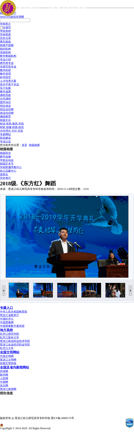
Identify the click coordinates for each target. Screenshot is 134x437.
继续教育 (5, 116)
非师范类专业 (8, 66)
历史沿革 (5, 38)
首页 (24, 145)
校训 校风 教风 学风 (12, 123)
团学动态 (5, 102)
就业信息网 (7, 112)
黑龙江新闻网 (8, 389)
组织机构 (5, 48)
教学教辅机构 (8, 55)
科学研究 (5, 77)
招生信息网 (7, 109)
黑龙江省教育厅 (9, 315)
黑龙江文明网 (8, 359)
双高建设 (5, 137)
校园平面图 (7, 45)
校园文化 (5, 120)
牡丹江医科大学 (9, 337)
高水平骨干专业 (9, 84)
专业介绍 (5, 59)
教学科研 (5, 70)
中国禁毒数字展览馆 (12, 325)
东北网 (4, 385)
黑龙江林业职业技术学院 (15, 341)
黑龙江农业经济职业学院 (15, 344)
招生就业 (5, 105)
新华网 (4, 374)
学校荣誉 (5, 34)
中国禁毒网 (7, 322)
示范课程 (5, 98)
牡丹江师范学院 (9, 333)
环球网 (4, 371)
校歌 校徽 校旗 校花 (12, 127)
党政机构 (5, 52)
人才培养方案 (8, 80)
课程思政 (5, 95)
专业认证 (5, 141)
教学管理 (5, 73)
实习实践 (5, 88)
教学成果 (5, 91)
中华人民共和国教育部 (13, 311)
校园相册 (34, 145)
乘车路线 (5, 41)
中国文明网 (7, 356)
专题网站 (5, 134)
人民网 (4, 378)
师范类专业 (7, 63)
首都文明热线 (8, 363)
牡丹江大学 (7, 348)
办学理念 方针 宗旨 (11, 130)
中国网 (4, 381)
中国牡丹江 (7, 318)
